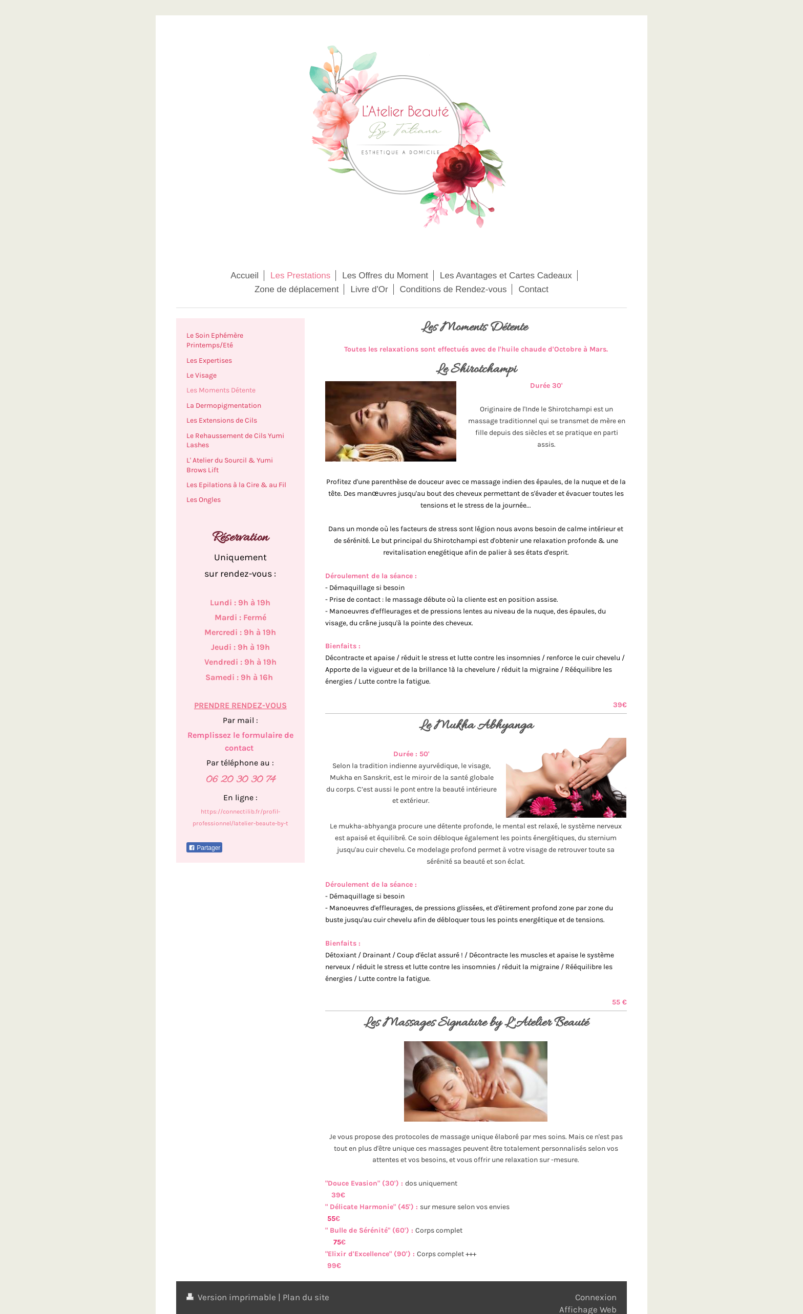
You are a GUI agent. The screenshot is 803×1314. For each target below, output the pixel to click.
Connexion (596, 1297)
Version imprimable (232, 1297)
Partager (204, 847)
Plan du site (306, 1297)
